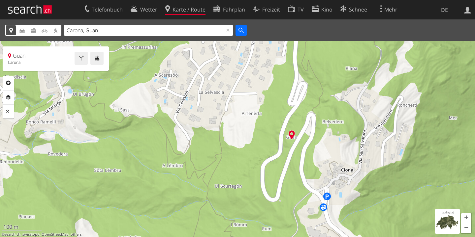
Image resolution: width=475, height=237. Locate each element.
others (76, 234)
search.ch (12, 234)
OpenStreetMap (55, 234)
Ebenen (8, 97)
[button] (466, 218)
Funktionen (8, 111)
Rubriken (8, 83)
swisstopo (31, 234)
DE (444, 9)
